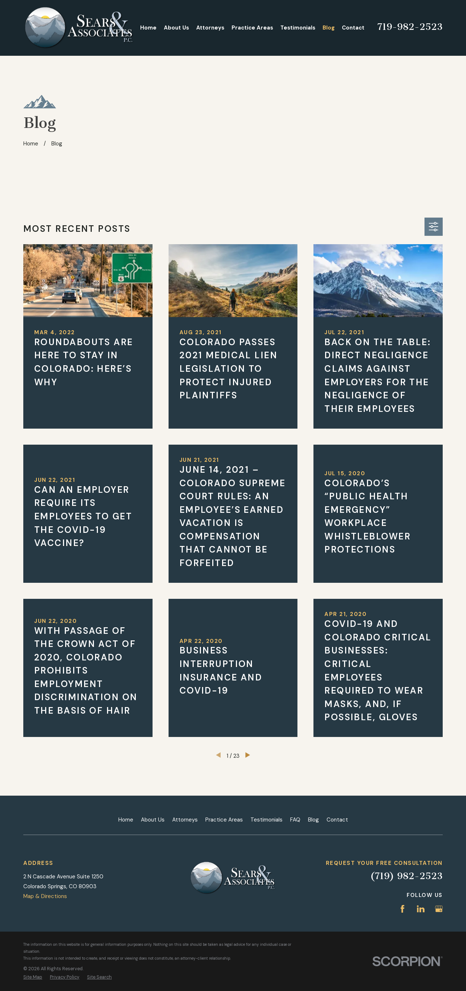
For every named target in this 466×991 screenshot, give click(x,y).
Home (125, 819)
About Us (153, 819)
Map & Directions (45, 896)
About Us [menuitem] (176, 27)
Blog (313, 819)
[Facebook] (402, 909)
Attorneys (185, 819)
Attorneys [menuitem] (210, 27)
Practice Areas (224, 819)
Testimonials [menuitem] (297, 27)
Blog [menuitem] (329, 27)
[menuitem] (32, 977)
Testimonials (266, 819)
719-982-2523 (410, 26)
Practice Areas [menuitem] (252, 27)
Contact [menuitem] (353, 27)
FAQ (295, 819)
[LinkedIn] (420, 909)
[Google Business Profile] (439, 909)
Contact (337, 819)
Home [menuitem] (148, 27)
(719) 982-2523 (406, 876)
